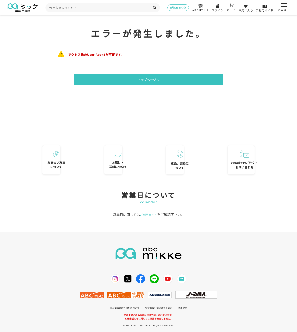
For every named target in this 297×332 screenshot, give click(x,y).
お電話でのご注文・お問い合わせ (231, 154)
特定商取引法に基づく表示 (158, 308)
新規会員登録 (178, 7)
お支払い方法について (66, 154)
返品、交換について (176, 154)
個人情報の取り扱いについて (124, 308)
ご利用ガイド (148, 214)
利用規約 (182, 308)
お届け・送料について (121, 155)
